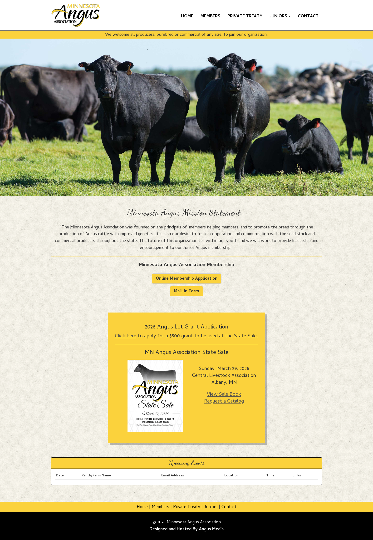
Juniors (210, 507)
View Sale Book (224, 395)
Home (187, 16)
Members (210, 16)
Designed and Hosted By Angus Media (186, 529)
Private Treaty (244, 16)
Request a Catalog (224, 402)
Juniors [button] (280, 16)
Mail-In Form (186, 291)
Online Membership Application (186, 278)
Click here (125, 336)
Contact (308, 16)
